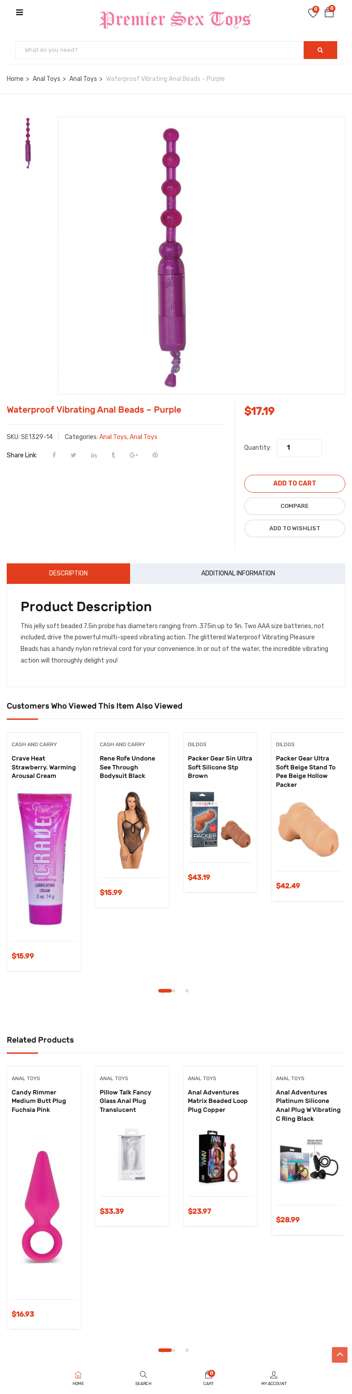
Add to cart (294, 483)
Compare (294, 506)
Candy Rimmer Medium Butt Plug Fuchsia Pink (39, 1101)
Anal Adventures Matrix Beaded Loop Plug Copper (218, 1101)
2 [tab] (173, 991)
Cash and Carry (34, 744)
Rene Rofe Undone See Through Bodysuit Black (127, 767)
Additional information (238, 573)
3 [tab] (187, 991)
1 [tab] (165, 991)
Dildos (197, 744)
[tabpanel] (44, 858)
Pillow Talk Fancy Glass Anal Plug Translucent (125, 1101)
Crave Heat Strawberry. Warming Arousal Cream (44, 767)
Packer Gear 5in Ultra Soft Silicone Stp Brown (220, 767)
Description (68, 573)
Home (15, 79)
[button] (329, 14)
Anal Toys (46, 79)
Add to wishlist (294, 528)
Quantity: (257, 448)
